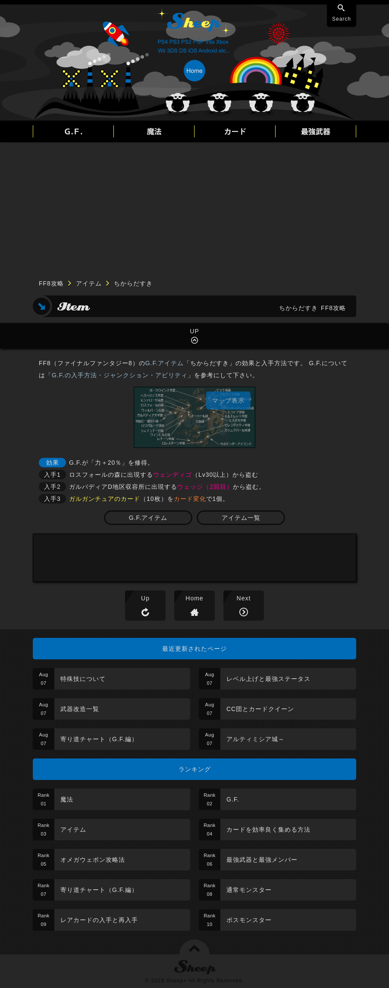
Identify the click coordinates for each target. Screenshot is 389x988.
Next (244, 598)
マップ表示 (228, 400)
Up (145, 598)
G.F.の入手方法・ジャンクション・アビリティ (120, 375)
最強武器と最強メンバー (262, 859)
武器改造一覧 (79, 708)
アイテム (89, 283)
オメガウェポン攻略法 (92, 859)
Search (341, 19)
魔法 (66, 799)
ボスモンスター (249, 920)
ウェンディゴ (172, 474)
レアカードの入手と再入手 (99, 920)
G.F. (232, 799)
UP (194, 331)
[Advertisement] (194, 206)
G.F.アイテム (164, 363)
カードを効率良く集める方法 (268, 829)
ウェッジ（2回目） (205, 486)
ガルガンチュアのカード (104, 498)
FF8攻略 (51, 283)
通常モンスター (249, 889)
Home (194, 598)
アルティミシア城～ (255, 739)
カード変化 (190, 498)
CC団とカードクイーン (260, 708)
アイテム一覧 (241, 517)
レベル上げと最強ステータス (268, 678)
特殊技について (83, 678)
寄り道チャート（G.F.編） (99, 739)
